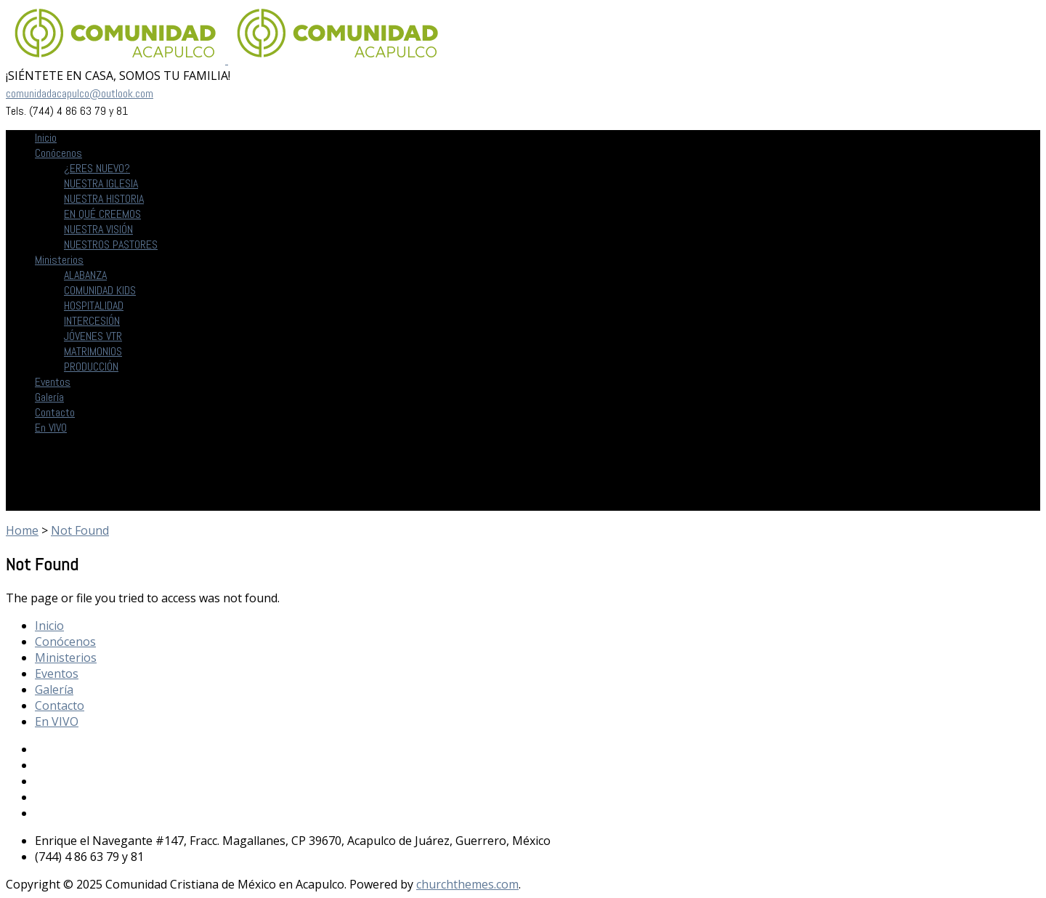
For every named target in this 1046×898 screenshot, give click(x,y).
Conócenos (58, 153)
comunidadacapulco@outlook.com (79, 93)
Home (22, 530)
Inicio (46, 137)
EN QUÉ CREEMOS (102, 214)
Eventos (52, 381)
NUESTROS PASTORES (111, 244)
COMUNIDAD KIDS (100, 290)
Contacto (55, 412)
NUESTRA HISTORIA (104, 198)
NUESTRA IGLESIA (101, 183)
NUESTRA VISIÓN (98, 229)
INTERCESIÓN (92, 320)
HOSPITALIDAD (93, 305)
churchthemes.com (467, 884)
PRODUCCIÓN (91, 366)
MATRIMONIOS (93, 351)
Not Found (80, 530)
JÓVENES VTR (93, 336)
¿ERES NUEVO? (97, 168)
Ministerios (59, 259)
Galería (49, 397)
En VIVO (51, 427)
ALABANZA (85, 275)
